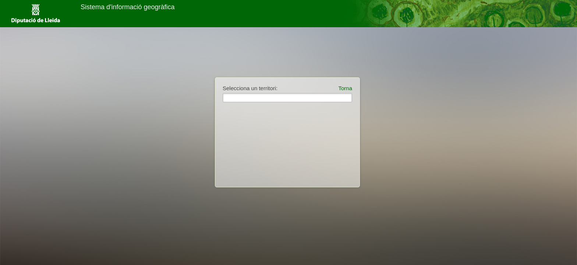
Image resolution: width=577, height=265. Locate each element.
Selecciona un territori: (250, 88)
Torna (345, 88)
